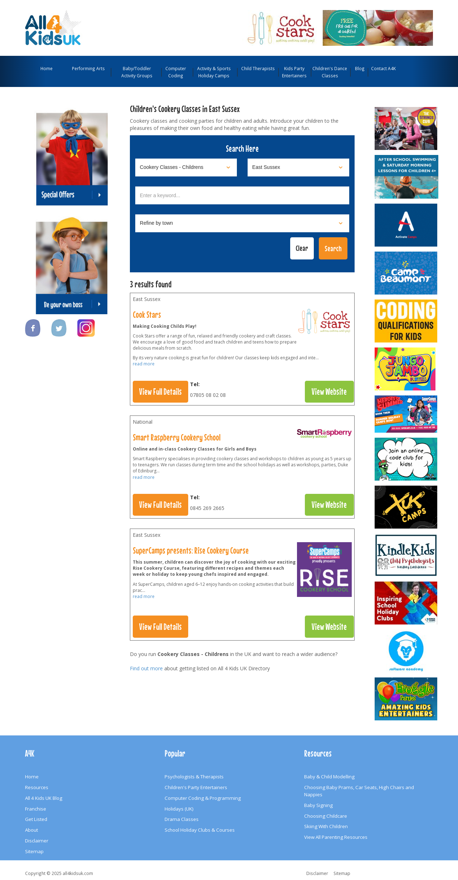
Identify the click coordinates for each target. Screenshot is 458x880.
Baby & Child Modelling (329, 776)
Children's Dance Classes (329, 71)
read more (144, 364)
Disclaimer (36, 840)
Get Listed (36, 819)
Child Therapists (258, 68)
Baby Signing (318, 805)
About (31, 830)
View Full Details (160, 391)
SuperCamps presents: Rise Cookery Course (191, 550)
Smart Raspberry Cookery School (176, 437)
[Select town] (242, 223)
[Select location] (298, 167)
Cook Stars (147, 315)
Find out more (146, 668)
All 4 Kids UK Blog (43, 798)
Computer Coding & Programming (203, 798)
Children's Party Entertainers (196, 787)
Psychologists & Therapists (194, 776)
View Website (329, 391)
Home (46, 68)
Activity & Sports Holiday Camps (214, 71)
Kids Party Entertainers (294, 71)
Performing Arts (88, 68)
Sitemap (34, 851)
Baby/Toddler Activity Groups (136, 71)
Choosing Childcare (325, 816)
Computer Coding (175, 71)
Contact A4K (383, 68)
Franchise (35, 809)
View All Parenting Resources (335, 837)
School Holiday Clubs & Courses (200, 830)
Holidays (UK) (179, 809)
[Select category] (186, 167)
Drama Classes (182, 819)
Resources (36, 787)
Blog (360, 68)
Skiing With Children (326, 826)
